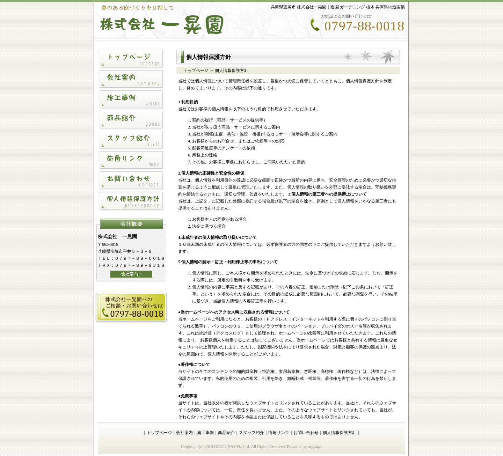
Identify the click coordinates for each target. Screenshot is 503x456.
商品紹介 (226, 432)
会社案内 (184, 432)
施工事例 (205, 432)
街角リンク (278, 432)
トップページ (196, 70)
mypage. (315, 446)
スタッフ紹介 (251, 432)
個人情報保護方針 (339, 432)
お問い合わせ (306, 432)
